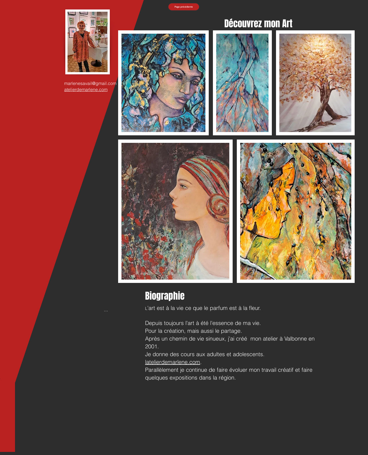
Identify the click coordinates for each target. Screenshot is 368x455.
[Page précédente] (184, 7)
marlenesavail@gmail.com (90, 83)
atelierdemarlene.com (86, 89)
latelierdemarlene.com (172, 361)
